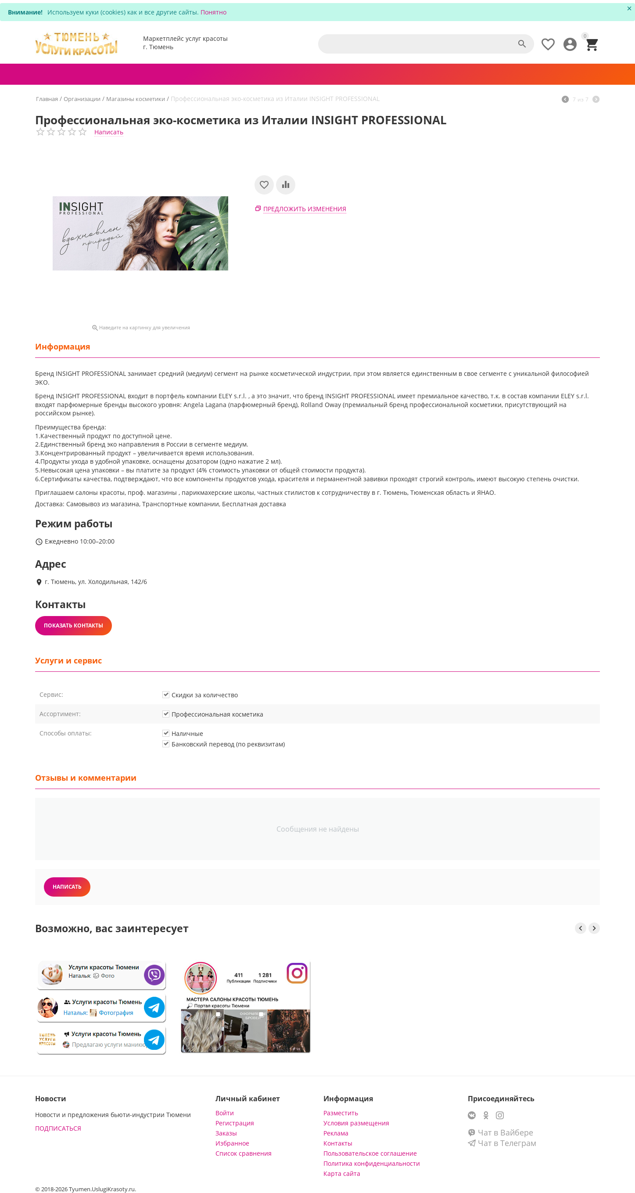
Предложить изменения (304, 209)
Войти (224, 1113)
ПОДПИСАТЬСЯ (58, 1128)
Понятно (213, 12)
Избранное (232, 1143)
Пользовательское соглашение (370, 1153)
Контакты (337, 1143)
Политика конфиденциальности (371, 1163)
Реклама (335, 1133)
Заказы (226, 1133)
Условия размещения (356, 1123)
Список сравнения (243, 1153)
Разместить (340, 1113)
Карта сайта (341, 1173)
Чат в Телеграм (502, 1143)
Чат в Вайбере (500, 1132)
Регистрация (234, 1123)
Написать (108, 132)
